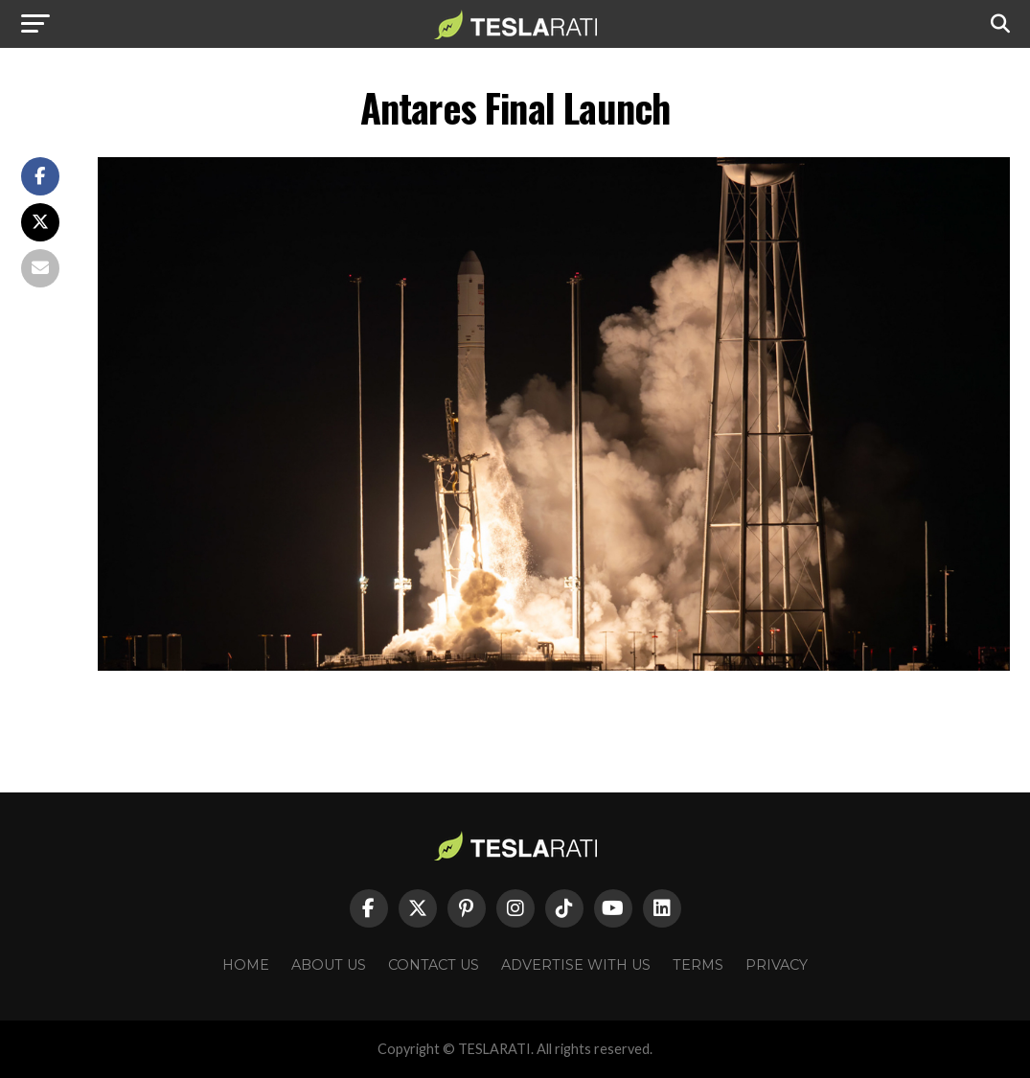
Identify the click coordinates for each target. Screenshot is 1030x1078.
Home (245, 965)
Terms (698, 965)
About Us (328, 965)
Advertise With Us (576, 965)
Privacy (776, 965)
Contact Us (433, 965)
